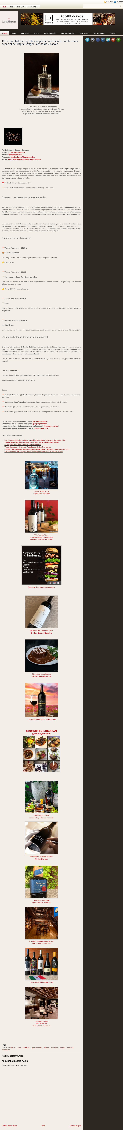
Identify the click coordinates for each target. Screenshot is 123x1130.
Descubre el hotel (41, 1021)
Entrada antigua (75, 1126)
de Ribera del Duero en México (41, 540)
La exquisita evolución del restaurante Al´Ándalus (23, 445)
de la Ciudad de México (41, 1026)
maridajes (54, 1047)
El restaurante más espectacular (41, 941)
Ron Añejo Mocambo (41, 900)
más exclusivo (41, 1023)
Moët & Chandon (41, 859)
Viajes (112, 33)
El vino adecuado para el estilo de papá (41, 719)
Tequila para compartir (41, 494)
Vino (14, 33)
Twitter (118, 2)
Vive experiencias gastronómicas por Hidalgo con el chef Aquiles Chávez (32, 442)
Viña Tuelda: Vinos (41, 535)
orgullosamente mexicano (41, 902)
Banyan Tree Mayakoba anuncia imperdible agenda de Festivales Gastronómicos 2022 (37, 449)
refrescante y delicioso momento (41, 818)
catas (19, 1047)
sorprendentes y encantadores (41, 537)
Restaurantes (67, 33)
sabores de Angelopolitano (41, 676)
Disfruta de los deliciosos (41, 674)
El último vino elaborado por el (41, 631)
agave (13, 1047)
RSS (11, 7)
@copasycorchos (18, 152)
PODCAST (20, 7)
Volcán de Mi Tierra (41, 491)
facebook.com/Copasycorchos (23, 157)
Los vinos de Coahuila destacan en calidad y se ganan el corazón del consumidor (35, 440)
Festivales (83, 33)
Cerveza (24, 33)
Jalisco (46, 1047)
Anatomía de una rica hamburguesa (41, 587)
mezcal (63, 1047)
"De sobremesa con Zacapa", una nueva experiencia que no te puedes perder (34, 452)
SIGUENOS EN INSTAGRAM (41, 731)
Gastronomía (50, 33)
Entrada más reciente (9, 1126)
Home (4, 7)
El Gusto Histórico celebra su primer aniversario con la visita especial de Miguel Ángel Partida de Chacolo (40, 42)
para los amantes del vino (41, 944)
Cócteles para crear (41, 816)
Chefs (36, 33)
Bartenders (99, 33)
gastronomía (37, 1047)
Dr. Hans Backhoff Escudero (41, 633)
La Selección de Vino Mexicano (41, 982)
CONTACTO (32, 7)
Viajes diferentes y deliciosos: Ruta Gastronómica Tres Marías (28, 447)
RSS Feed (109, 2)
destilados (27, 1047)
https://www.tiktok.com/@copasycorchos (24, 159)
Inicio (43, 1126)
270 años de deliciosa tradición (41, 857)
